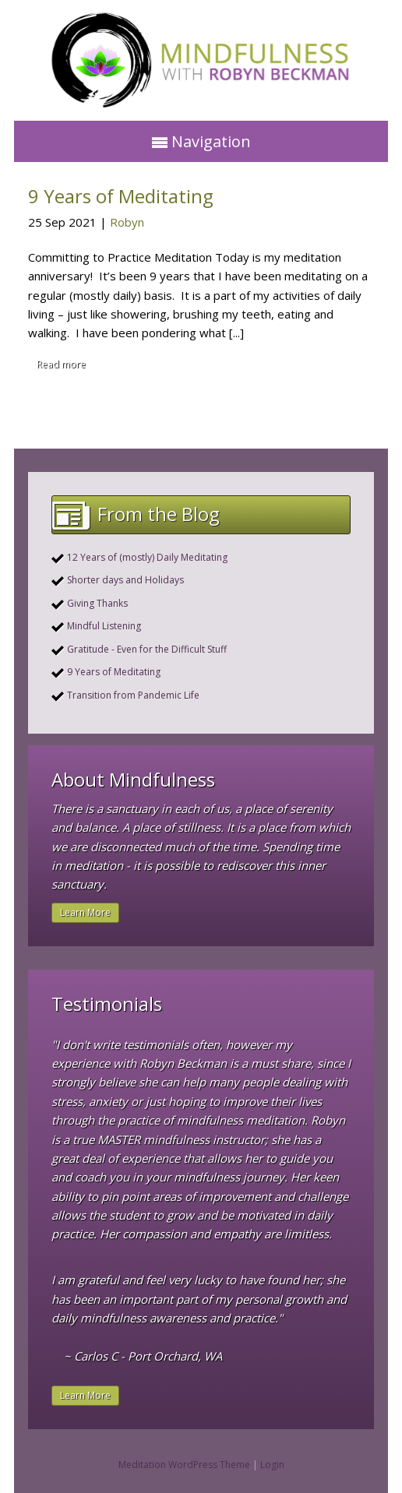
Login (272, 1464)
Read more (61, 364)
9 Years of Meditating (120, 196)
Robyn (127, 222)
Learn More (85, 912)
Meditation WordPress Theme (184, 1464)
